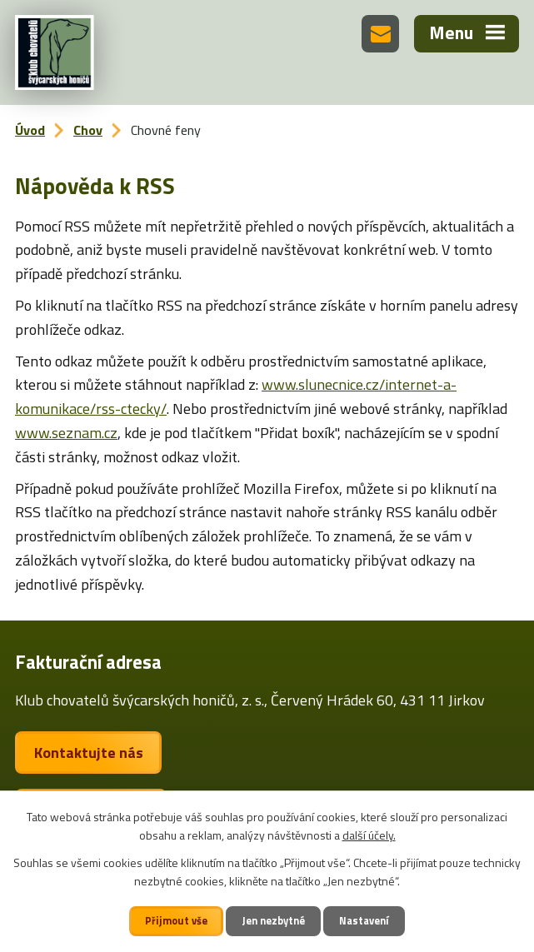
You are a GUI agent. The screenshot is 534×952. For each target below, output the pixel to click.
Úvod (30, 130)
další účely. (369, 835)
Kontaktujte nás (88, 752)
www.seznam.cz (66, 432)
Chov (87, 130)
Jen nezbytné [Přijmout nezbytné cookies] (273, 921)
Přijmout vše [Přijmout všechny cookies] (176, 921)
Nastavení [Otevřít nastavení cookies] (364, 921)
